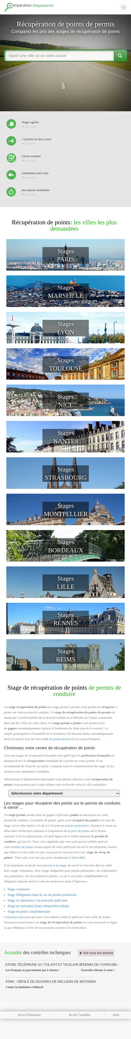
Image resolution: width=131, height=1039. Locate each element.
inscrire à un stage (54, 865)
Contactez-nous (14, 917)
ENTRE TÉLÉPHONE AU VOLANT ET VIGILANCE (43, 965)
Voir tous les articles (96, 953)
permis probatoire (76, 825)
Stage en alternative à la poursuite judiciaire (38, 900)
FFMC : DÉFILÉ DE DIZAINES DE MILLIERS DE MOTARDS (51, 981)
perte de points (80, 831)
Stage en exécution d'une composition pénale (38, 906)
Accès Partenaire (29, 1015)
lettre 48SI (78, 857)
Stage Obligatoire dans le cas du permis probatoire (42, 895)
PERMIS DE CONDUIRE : (100, 965)
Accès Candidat (79, 1015)
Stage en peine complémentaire (29, 911)
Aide (115, 1015)
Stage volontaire (19, 889)
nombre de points (22, 847)
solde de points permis (56, 739)
